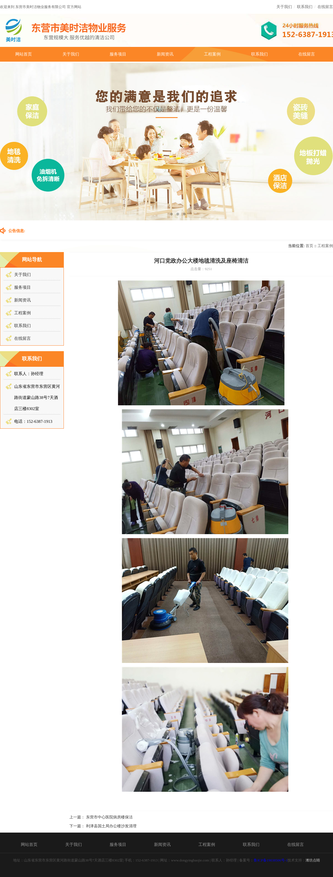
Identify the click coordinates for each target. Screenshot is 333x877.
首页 (309, 246)
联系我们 (304, 7)
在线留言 (325, 7)
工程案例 (212, 54)
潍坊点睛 (313, 860)
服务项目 (118, 54)
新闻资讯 (165, 54)
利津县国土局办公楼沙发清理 (111, 826)
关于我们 (284, 7)
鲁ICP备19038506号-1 (270, 860)
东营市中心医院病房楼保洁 (109, 817)
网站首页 (23, 54)
